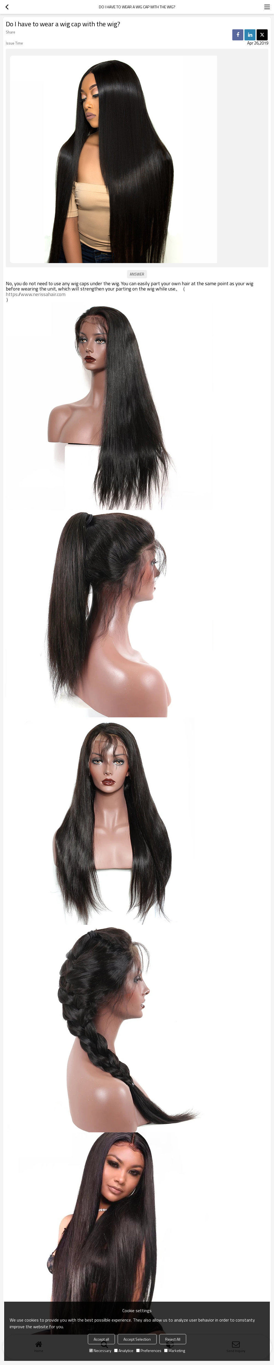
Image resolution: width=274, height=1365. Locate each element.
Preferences (148, 1350)
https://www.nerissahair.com (35, 294)
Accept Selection (137, 1339)
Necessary (100, 1350)
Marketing (174, 1350)
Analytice (123, 1350)
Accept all (101, 1339)
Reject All (172, 1339)
